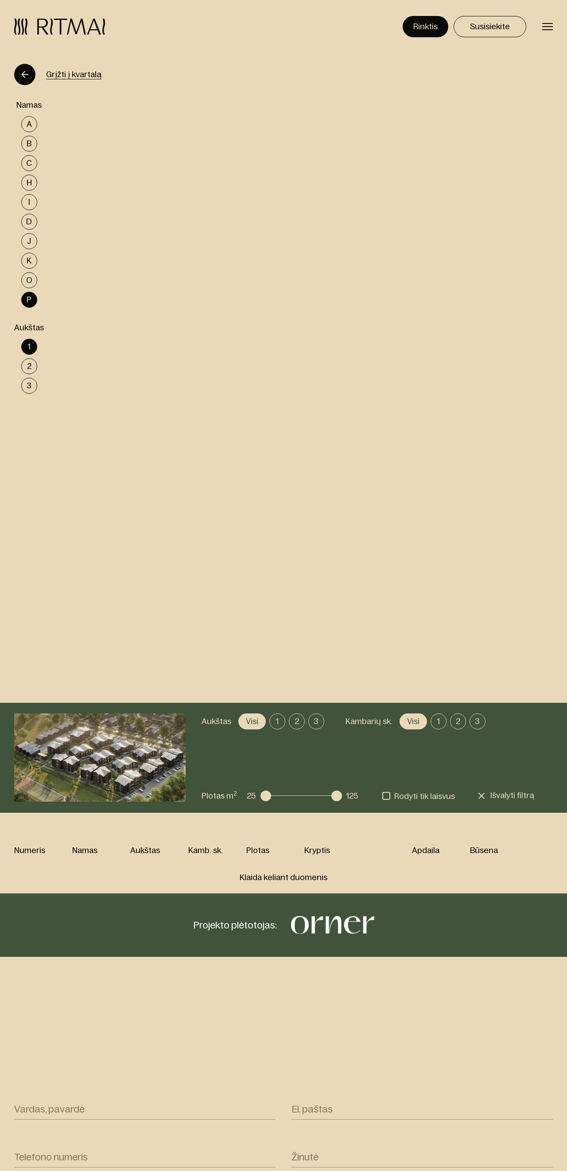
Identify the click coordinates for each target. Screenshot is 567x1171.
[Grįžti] (24, 74)
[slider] (265, 796)
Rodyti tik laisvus (424, 796)
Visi (252, 721)
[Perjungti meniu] (547, 26)
